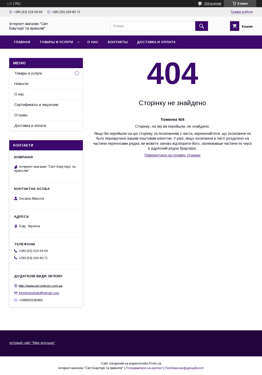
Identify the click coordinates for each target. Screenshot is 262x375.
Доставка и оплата (156, 42)
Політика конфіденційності (184, 368)
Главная (22, 42)
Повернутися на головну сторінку (173, 155)
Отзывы (21, 115)
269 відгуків (212, 3)
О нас (93, 42)
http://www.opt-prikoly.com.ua (40, 285)
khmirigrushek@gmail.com (39, 293)
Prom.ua (155, 363)
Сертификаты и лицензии (36, 105)
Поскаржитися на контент (144, 368)
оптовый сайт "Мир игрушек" (32, 343)
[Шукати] (201, 26)
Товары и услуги (56, 42)
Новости (21, 84)
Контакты (118, 42)
